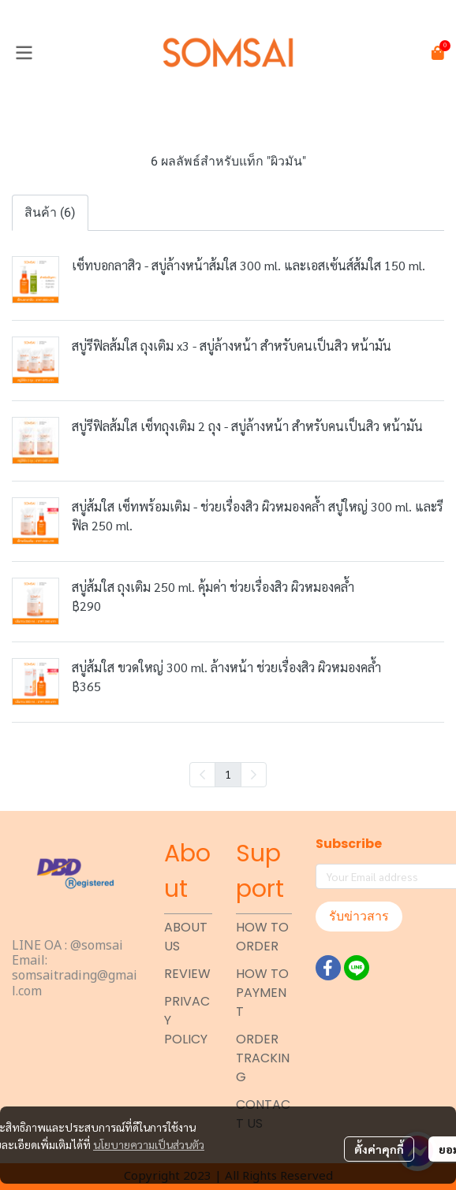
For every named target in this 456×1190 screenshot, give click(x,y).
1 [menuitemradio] (228, 774)
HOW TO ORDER (262, 936)
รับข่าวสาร (359, 916)
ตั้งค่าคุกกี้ (379, 1149)
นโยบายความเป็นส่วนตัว (148, 1144)
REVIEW (187, 974)
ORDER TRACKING (263, 1058)
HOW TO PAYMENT (262, 993)
